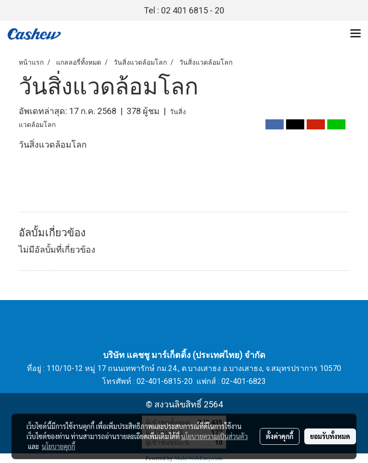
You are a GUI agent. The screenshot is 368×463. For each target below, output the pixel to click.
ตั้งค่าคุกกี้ (279, 436)
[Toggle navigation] (355, 34)
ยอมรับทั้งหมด (330, 436)
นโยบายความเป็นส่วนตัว (214, 436)
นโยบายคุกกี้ (58, 446)
